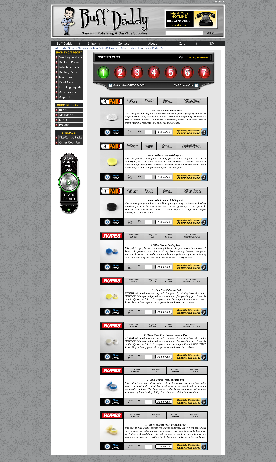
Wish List (220, 1)
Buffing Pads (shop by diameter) (124, 48)
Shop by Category (78, 48)
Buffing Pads (97, 48)
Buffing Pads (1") (153, 48)
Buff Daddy (60, 48)
